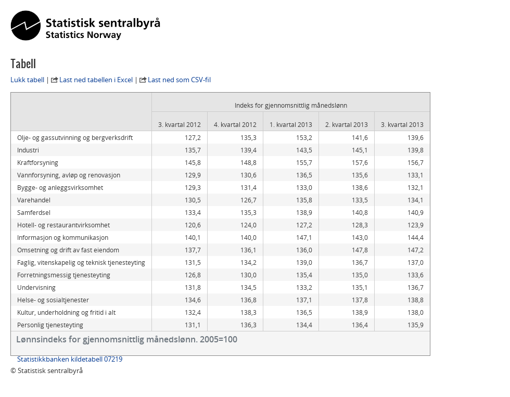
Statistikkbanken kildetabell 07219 (69, 359)
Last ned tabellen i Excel (96, 79)
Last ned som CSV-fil (179, 79)
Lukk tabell (27, 79)
